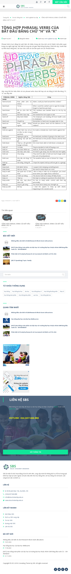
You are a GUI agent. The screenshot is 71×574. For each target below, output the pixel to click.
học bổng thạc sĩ (36, 291)
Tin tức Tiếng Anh (17, 17)
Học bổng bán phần (25, 295)
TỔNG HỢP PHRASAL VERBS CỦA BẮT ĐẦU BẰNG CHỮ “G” (16, 224)
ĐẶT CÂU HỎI (61, 2)
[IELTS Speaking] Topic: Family (21, 260)
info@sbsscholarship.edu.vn (13, 497)
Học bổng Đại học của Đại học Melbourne (24, 319)
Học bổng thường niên (51, 291)
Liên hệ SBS (8, 526)
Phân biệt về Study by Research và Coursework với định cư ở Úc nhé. (34, 254)
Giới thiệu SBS (8, 514)
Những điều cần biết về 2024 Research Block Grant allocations (32, 241)
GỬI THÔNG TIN (35, 452)
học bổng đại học (46, 295)
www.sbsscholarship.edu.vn (13, 500)
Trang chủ (6, 17)
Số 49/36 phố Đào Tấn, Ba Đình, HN (15, 491)
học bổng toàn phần (10, 295)
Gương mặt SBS (9, 523)
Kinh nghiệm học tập (32, 17)
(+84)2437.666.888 (10, 494)
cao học (35, 295)
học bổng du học (17, 291)
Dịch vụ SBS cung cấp (11, 517)
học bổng (7, 291)
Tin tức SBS (7, 520)
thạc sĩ (62, 291)
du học (27, 291)
